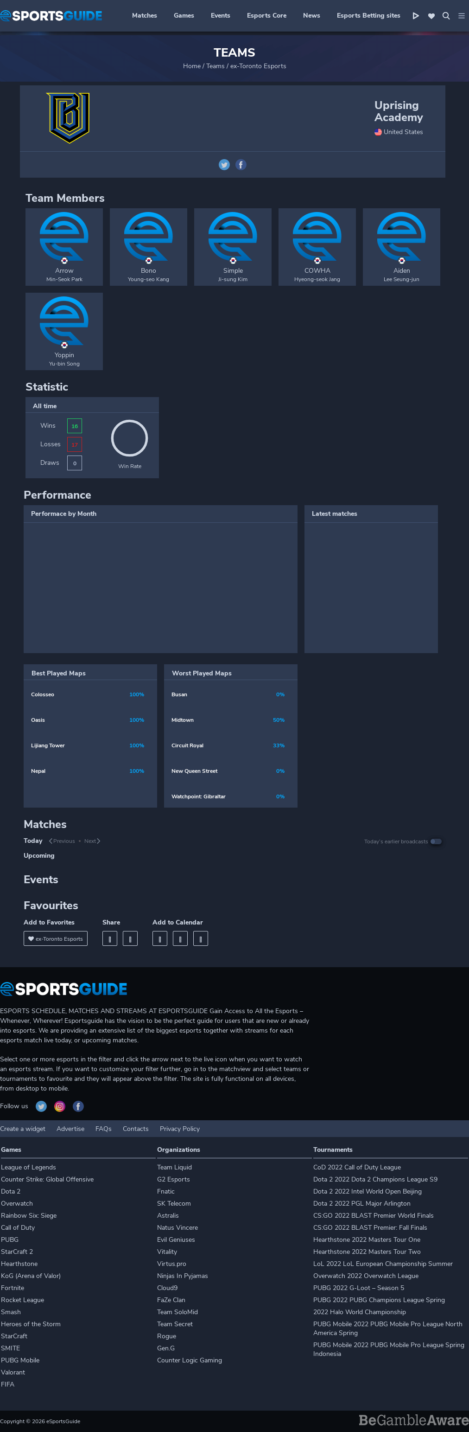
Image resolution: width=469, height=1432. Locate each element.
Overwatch (17, 1203)
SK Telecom (174, 1203)
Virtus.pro (171, 1263)
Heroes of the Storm (31, 1324)
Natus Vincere (177, 1227)
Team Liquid (174, 1167)
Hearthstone (19, 1263)
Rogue (166, 1336)
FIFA (7, 1384)
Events (220, 15)
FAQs (103, 1128)
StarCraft (14, 1336)
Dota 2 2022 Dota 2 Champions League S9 (375, 1179)
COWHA (317, 270)
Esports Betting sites (368, 15)
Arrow (64, 270)
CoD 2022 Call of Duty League (357, 1167)
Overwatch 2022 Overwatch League (365, 1275)
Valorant (13, 1372)
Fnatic (166, 1191)
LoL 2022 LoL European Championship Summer (383, 1263)
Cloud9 (167, 1288)
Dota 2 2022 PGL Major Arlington (362, 1203)
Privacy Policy (180, 1128)
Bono (148, 270)
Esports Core (266, 15)
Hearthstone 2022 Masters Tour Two (367, 1251)
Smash (11, 1312)
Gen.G (166, 1348)
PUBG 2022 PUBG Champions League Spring (379, 1300)
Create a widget (22, 1128)
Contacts (136, 1128)
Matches (144, 15)
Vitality (167, 1251)
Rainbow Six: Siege (29, 1215)
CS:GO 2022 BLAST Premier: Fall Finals (370, 1227)
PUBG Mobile (20, 1360)
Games (184, 15)
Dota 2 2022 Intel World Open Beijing (367, 1191)
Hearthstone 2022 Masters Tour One (366, 1239)
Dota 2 (10, 1191)
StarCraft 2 (17, 1251)
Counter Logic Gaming (189, 1360)
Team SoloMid (177, 1312)
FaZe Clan (171, 1300)
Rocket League (22, 1300)
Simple (233, 270)
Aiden (401, 270)
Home (192, 66)
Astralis (168, 1215)
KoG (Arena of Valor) (31, 1275)
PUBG (10, 1239)
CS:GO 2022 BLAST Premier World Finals (373, 1215)
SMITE (10, 1348)
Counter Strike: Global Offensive (47, 1179)
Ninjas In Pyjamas (182, 1275)
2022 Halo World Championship (359, 1312)
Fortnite (12, 1288)
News (311, 15)
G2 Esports (173, 1179)
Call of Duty (18, 1227)
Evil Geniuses (176, 1239)
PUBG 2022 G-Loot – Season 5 (358, 1288)
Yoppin (64, 355)
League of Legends (28, 1167)
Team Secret (175, 1324)
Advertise (70, 1128)
